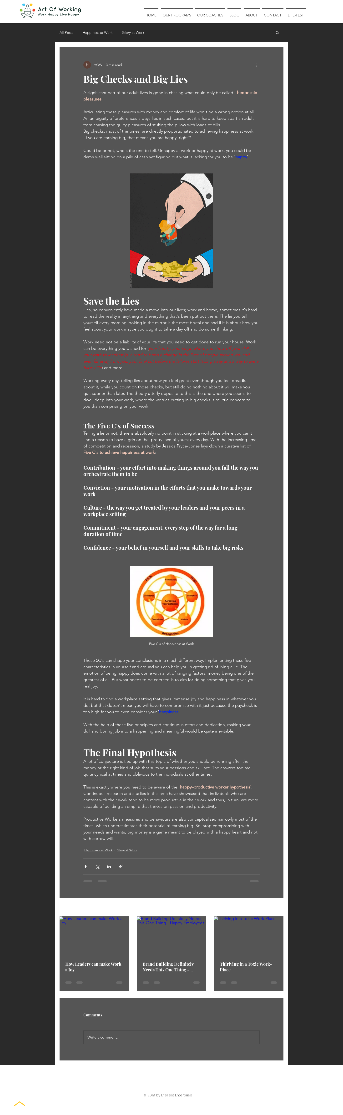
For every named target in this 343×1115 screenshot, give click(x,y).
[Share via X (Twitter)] (97, 866)
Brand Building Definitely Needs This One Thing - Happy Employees (168, 967)
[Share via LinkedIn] (109, 866)
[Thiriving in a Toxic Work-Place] (248, 935)
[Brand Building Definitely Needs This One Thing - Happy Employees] (171, 935)
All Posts (66, 32)
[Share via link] (120, 866)
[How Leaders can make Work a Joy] (94, 935)
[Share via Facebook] (85, 866)
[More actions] (257, 65)
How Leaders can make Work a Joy (93, 967)
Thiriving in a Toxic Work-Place (246, 967)
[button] (277, 32)
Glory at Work (133, 32)
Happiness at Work (97, 32)
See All (278, 907)
